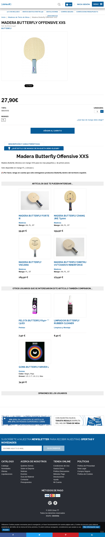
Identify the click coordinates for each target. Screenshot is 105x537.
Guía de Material (27, 477)
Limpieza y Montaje (62, 328)
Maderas (22, 223)
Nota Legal (81, 468)
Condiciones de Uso (61, 466)
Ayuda (55, 479)
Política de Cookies (85, 474)
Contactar (24, 479)
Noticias (24, 471)
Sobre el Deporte (27, 468)
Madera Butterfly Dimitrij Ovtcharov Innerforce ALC (70, 265)
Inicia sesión (83, 4)
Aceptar (6, 530)
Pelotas (22, 328)
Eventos (24, 474)
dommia (55, 516)
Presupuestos (26, 482)
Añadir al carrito (52, 131)
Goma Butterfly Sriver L (34, 367)
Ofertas (4, 471)
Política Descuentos (61, 471)
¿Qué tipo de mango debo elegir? (90, 120)
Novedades (5, 468)
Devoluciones (58, 477)
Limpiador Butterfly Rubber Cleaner (66, 322)
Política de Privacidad (86, 466)
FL (3, 120)
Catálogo (5, 466)
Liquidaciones (6, 474)
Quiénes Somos (27, 466)
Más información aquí (91, 527)
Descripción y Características (24, 144)
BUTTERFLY (6, 28)
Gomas (22, 371)
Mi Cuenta (57, 482)
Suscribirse (53, 448)
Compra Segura (83, 471)
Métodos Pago (59, 474)
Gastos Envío (58, 468)
